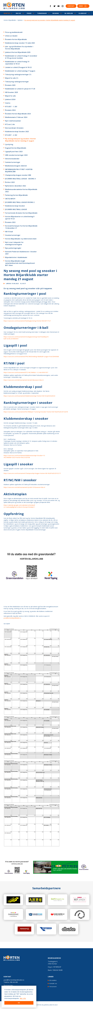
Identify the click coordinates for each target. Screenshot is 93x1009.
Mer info (23, 998)
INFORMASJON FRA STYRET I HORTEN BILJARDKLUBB (18, 170)
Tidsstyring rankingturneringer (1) (18, 74)
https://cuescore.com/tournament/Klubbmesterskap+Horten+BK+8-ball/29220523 (29, 396)
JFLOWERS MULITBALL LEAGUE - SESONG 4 (20, 179)
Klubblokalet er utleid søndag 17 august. (20, 71)
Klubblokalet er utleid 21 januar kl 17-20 (20, 89)
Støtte (7, 103)
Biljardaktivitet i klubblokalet (16, 257)
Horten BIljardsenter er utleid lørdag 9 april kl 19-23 (19, 218)
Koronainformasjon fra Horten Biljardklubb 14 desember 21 (21, 227)
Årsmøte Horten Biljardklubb (16, 39)
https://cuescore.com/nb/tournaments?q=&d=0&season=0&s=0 (24, 380)
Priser (29, 13)
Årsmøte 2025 (10, 85)
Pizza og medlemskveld (13, 32)
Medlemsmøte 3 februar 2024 (16, 117)
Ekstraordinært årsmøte (14, 128)
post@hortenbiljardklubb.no (12, 618)
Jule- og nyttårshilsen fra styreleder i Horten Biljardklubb (19, 48)
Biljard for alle (10, 96)
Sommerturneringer (12, 162)
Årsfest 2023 (10, 182)
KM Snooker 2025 (11, 92)
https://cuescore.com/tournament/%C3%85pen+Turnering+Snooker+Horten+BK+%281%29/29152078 (36, 412)
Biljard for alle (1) (11, 78)
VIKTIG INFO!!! (10, 199)
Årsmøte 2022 (10, 222)
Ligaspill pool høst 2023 (14, 152)
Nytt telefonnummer (13, 121)
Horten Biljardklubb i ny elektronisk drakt (21, 239)
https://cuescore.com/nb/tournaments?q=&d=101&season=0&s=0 (24, 487)
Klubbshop (83, 13)
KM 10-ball (9, 232)
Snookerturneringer (12, 235)
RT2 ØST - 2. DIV (11, 135)
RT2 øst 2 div (10, 124)
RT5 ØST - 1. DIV (11, 107)
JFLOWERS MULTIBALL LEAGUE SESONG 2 (20, 202)
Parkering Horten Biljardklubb (16, 195)
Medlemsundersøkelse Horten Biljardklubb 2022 (21, 190)
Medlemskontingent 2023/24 (16, 166)
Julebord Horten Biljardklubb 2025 (18, 52)
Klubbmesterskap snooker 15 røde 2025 (20, 43)
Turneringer (42, 13)
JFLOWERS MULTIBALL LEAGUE (16, 209)
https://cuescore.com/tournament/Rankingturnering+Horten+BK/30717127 (27, 321)
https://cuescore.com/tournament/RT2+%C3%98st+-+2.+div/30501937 (26, 372)
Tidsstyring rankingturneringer (17, 82)
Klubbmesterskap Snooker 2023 (17, 132)
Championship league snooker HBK (18, 175)
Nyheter (7, 13)
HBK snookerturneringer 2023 (16, 155)
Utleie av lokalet (11, 36)
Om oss (18, 13)
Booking (56, 13)
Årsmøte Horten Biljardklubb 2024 (18, 114)
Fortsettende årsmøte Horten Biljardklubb (21, 213)
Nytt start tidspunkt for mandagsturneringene (14, 243)
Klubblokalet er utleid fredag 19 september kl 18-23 (17, 63)
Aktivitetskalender (12, 159)
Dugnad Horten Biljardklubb (15, 148)
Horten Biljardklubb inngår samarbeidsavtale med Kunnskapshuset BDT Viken (20, 263)
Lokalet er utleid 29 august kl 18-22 (18, 67)
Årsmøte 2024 (10, 110)
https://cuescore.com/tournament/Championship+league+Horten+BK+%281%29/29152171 (32, 473)
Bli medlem (69, 13)
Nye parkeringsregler (13, 248)
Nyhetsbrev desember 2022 (15, 186)
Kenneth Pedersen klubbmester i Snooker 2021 (21, 253)
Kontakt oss (53, 983)
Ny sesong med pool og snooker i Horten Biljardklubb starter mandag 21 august (20, 140)
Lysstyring (9, 144)
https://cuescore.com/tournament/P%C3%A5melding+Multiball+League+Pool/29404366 (31, 356)
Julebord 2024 (10, 99)
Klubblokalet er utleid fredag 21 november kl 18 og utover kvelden (21, 57)
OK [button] (19, 1003)
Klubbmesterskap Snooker (15, 206)
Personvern (53, 986)
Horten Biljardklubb (10, 20)
